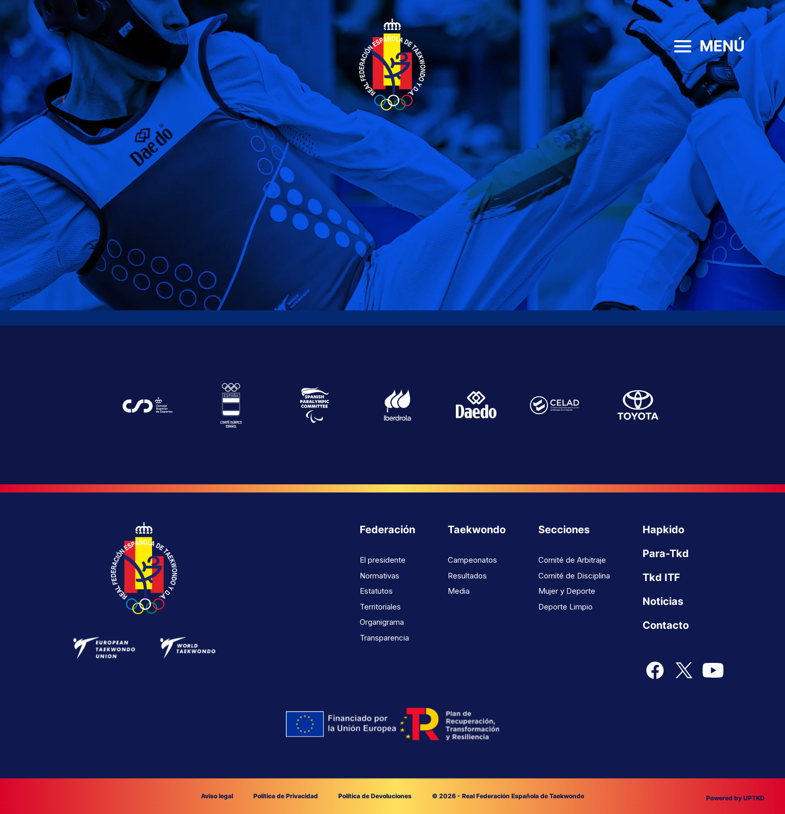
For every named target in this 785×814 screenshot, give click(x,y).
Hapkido (663, 530)
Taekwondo (477, 530)
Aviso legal (217, 796)
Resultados (467, 575)
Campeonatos (472, 560)
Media (459, 591)
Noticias (663, 601)
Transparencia (384, 638)
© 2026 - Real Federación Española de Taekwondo (508, 796)
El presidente (382, 560)
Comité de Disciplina (574, 575)
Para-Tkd (666, 553)
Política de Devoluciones (375, 796)
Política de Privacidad (285, 796)
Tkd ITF (661, 577)
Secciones (564, 530)
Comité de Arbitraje (572, 560)
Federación (387, 530)
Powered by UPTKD (735, 798)
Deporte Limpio (565, 607)
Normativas (379, 575)
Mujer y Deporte (566, 591)
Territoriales (380, 607)
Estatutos (376, 591)
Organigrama (382, 622)
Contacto (666, 625)
